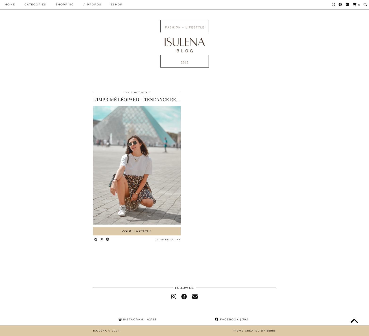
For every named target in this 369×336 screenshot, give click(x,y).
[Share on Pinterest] (108, 239)
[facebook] (184, 297)
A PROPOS (92, 4)
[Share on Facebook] (96, 239)
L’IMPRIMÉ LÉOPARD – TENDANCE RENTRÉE (142, 99)
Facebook (232, 319)
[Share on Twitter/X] (102, 239)
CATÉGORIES (35, 4)
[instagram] (173, 297)
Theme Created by (254, 330)
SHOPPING (65, 4)
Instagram (137, 319)
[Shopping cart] (356, 4)
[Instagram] (333, 4)
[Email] (347, 4)
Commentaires (168, 239)
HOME (10, 4)
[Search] (365, 4)
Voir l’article (137, 231)
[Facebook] (340, 4)
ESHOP (117, 4)
